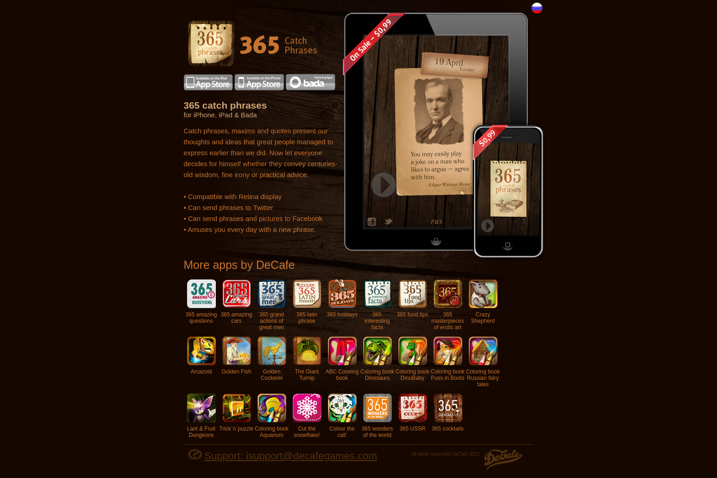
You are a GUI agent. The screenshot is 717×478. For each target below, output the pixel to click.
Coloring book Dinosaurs (377, 358)
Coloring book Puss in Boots (448, 358)
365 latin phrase (307, 301)
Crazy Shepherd (483, 301)
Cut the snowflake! (307, 416)
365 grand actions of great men (271, 305)
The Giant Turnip (307, 358)
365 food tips (412, 298)
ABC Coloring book (342, 358)
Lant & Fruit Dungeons (201, 416)
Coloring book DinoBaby (412, 358)
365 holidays (341, 298)
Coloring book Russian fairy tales (483, 362)
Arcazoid (201, 355)
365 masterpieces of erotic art (447, 305)
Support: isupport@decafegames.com (290, 456)
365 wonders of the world (377, 416)
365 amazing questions (201, 301)
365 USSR (412, 413)
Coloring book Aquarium (272, 416)
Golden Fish (236, 355)
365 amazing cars (236, 301)
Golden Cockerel (271, 358)
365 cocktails (447, 413)
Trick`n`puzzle (236, 413)
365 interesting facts (377, 305)
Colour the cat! (342, 416)
